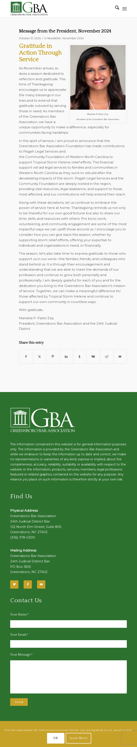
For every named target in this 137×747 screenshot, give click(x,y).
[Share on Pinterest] (52, 357)
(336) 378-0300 (22, 537)
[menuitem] (115, 8)
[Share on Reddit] (106, 357)
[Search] (115, 8)
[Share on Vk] (93, 357)
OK (55, 738)
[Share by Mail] (120, 357)
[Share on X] (39, 357)
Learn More (79, 738)
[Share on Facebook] (26, 357)
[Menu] (124, 8)
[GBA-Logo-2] (56, 8)
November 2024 (73, 38)
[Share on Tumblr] (79, 357)
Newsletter (54, 38)
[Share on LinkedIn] (66, 357)
